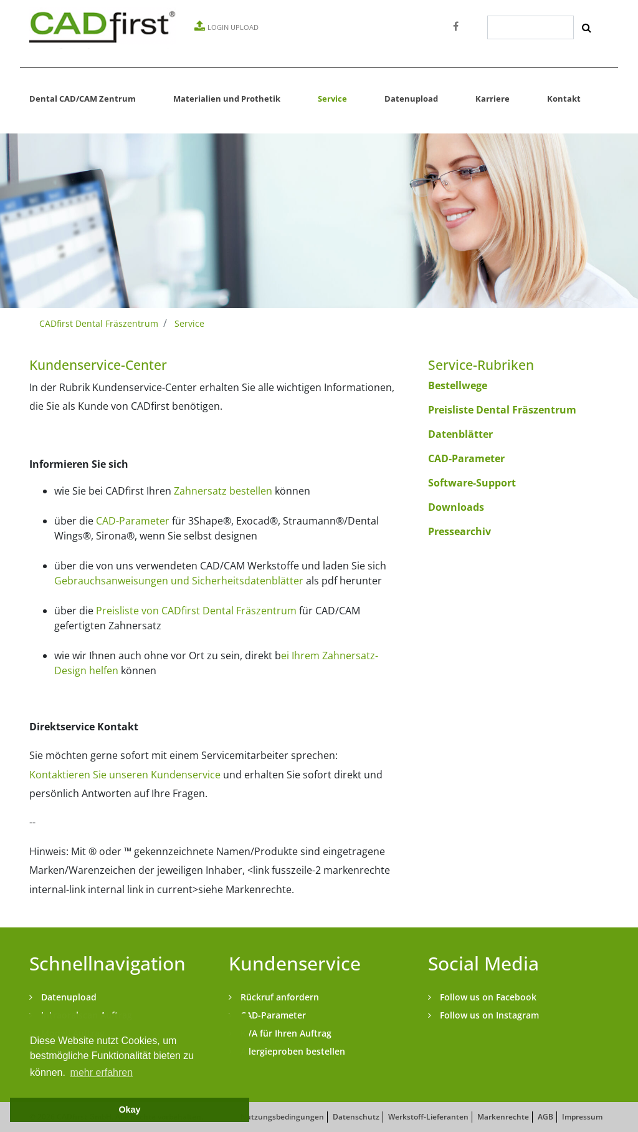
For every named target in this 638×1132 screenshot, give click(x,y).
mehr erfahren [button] (101, 1072)
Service (332, 98)
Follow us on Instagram (488, 1015)
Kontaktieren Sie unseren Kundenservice (125, 774)
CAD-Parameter (132, 521)
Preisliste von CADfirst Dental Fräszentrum (196, 610)
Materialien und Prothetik (226, 98)
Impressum (582, 1116)
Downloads (456, 507)
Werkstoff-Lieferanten (428, 1116)
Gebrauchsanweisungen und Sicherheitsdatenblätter (178, 581)
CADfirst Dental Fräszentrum (98, 323)
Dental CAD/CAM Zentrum (82, 98)
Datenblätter (460, 434)
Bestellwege (457, 385)
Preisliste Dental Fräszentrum (502, 410)
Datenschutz (356, 1116)
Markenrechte (503, 1116)
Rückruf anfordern (278, 997)
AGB (545, 1116)
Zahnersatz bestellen (223, 491)
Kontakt (564, 98)
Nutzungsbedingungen (282, 1116)
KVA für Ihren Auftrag (284, 1033)
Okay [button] (129, 1110)
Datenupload (411, 98)
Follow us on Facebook (486, 997)
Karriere (492, 98)
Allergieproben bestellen (291, 1051)
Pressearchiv (459, 531)
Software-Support (472, 483)
